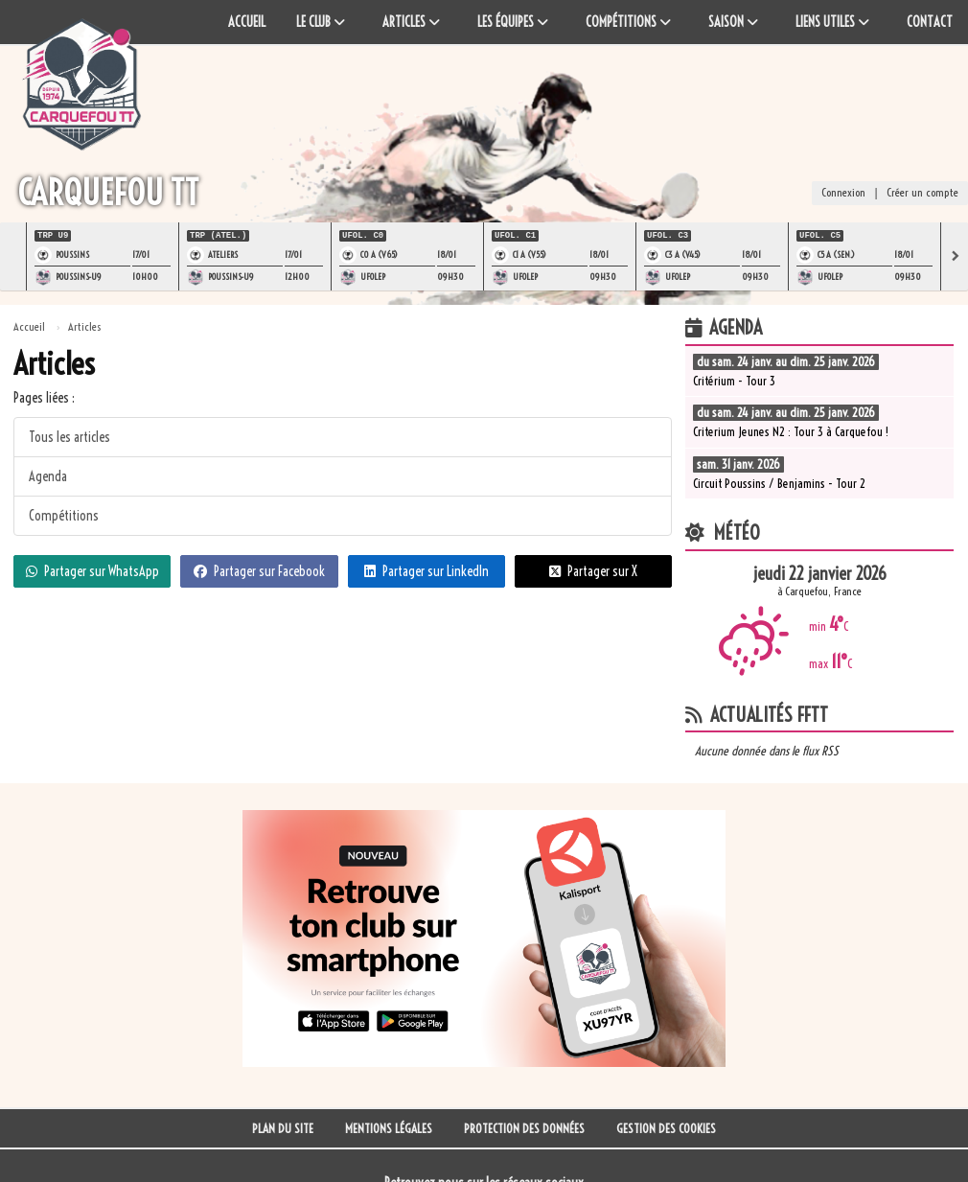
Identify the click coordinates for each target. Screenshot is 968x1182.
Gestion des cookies (666, 1128)
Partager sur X (593, 569)
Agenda (48, 474)
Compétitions (64, 513)
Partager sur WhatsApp (92, 569)
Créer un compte (922, 194)
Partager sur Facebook (259, 569)
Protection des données (524, 1128)
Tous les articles (69, 435)
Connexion (843, 194)
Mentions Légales (388, 1128)
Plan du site (282, 1128)
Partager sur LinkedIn (426, 569)
